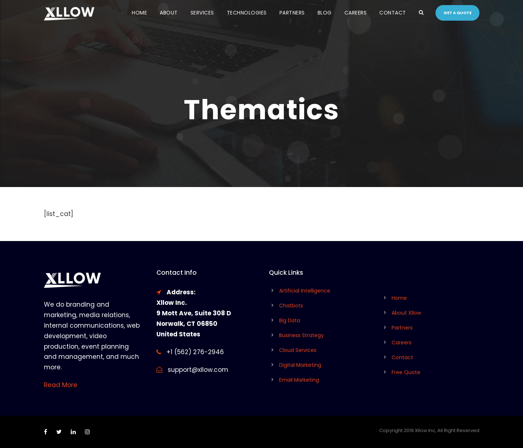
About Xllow (406, 312)
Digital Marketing (300, 365)
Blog (325, 12)
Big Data (289, 320)
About (169, 12)
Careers (355, 12)
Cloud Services (297, 350)
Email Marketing (299, 379)
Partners (292, 12)
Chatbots (291, 305)
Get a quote (457, 13)
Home (139, 12)
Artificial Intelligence (304, 290)
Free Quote (406, 372)
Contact (392, 12)
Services (202, 12)
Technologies (247, 12)
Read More (60, 385)
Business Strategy (301, 335)
